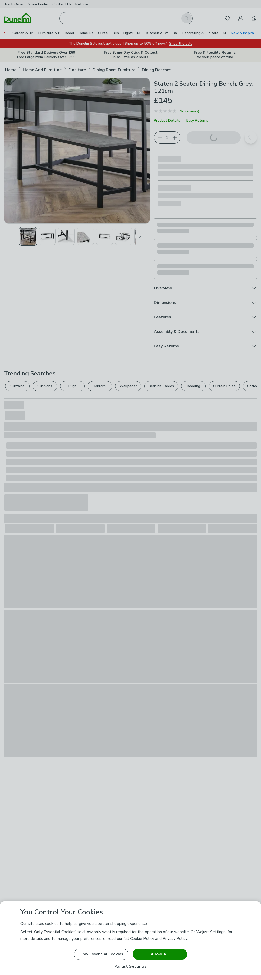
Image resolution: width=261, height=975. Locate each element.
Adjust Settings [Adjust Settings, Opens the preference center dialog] (130, 966)
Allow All (160, 954)
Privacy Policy (175, 938)
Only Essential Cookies (101, 954)
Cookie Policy (142, 938)
